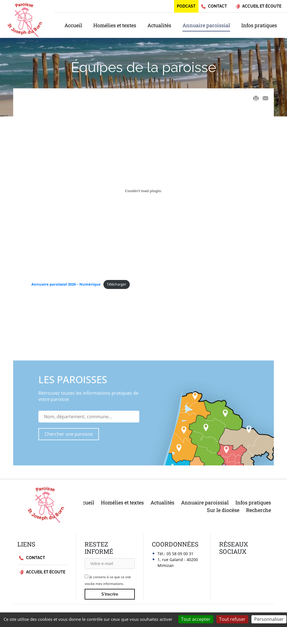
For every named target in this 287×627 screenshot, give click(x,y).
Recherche (258, 510)
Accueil (73, 25)
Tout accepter (195, 619)
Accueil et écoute (42, 572)
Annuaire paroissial (206, 25)
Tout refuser (232, 619)
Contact (32, 557)
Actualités (159, 25)
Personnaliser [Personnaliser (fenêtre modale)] (269, 619)
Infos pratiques (259, 25)
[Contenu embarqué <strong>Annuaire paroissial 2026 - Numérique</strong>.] (143, 191)
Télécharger (116, 284)
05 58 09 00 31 (179, 553)
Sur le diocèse (223, 510)
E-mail (265, 98)
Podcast (186, 6)
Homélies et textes (114, 25)
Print (256, 98)
